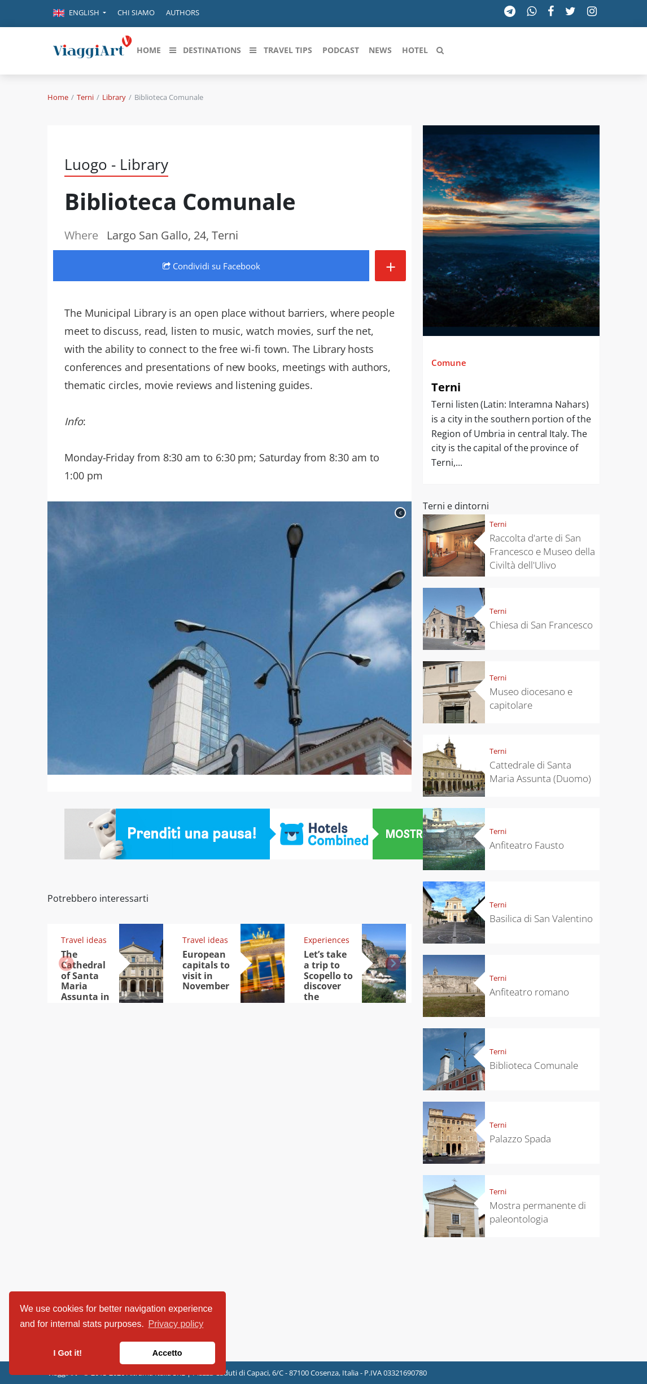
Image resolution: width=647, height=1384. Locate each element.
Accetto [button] (167, 1352)
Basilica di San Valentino (541, 918)
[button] (79, 13)
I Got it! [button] (68, 1352)
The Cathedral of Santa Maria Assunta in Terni (85, 981)
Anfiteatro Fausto (526, 845)
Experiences (326, 940)
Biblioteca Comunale (533, 1065)
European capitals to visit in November (206, 970)
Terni (85, 97)
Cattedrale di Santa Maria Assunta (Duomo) (540, 771)
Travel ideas (84, 940)
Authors (182, 12)
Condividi (211, 266)
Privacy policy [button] (176, 1324)
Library (114, 97)
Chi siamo (136, 12)
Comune (448, 362)
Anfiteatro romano (529, 991)
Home (57, 97)
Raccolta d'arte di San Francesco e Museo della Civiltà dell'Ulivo (542, 551)
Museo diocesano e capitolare (530, 698)
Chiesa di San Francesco (541, 624)
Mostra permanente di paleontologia (537, 1212)
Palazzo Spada (520, 1138)
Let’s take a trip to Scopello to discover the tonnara (328, 981)
